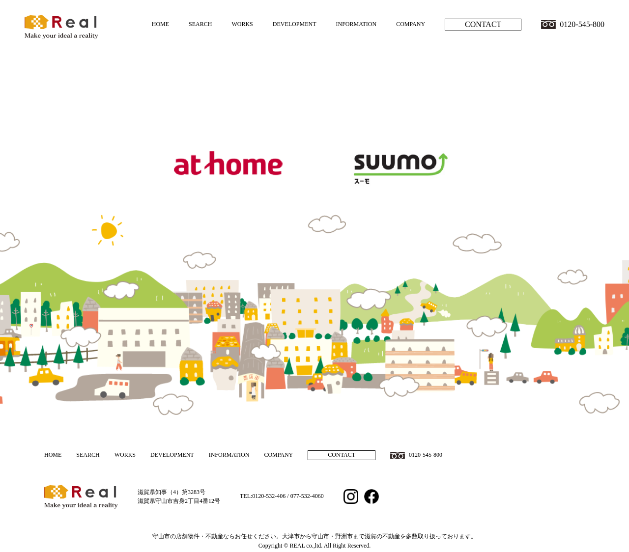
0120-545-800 (582, 24)
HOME (160, 24)
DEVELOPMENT (294, 24)
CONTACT (483, 24)
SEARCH (200, 24)
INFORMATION (356, 24)
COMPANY (410, 24)
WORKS (242, 24)
